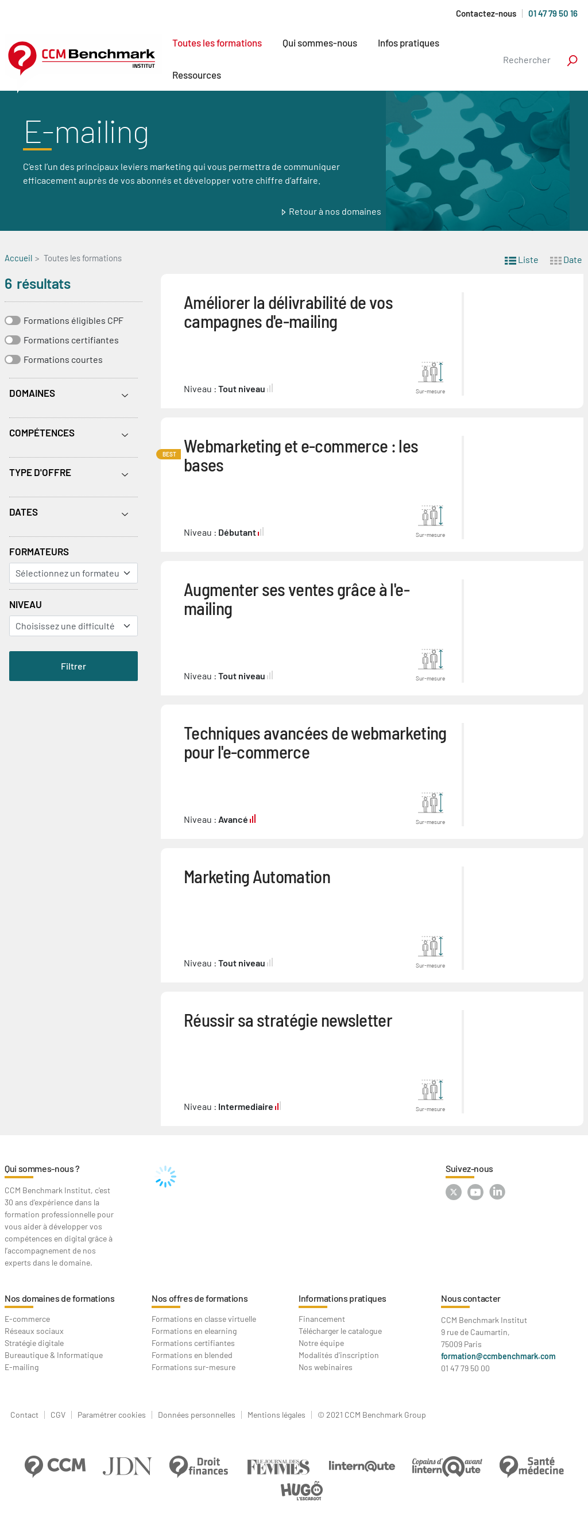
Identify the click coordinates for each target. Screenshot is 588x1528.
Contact (24, 1415)
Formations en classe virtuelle (204, 1319)
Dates (23, 511)
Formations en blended (192, 1355)
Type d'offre (40, 472)
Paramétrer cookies (112, 1415)
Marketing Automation (257, 876)
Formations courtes (63, 359)
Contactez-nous (486, 13)
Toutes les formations (217, 42)
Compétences (42, 432)
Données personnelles (196, 1415)
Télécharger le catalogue (340, 1331)
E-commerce (27, 1319)
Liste (522, 259)
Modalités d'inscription (339, 1355)
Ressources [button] (196, 74)
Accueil (18, 258)
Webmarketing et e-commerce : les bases (301, 455)
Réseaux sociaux (34, 1331)
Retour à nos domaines (335, 211)
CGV (58, 1415)
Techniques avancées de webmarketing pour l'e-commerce (315, 742)
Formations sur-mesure (193, 1367)
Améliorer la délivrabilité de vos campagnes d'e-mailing (288, 311)
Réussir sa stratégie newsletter (288, 1019)
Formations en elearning (194, 1331)
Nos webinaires (326, 1367)
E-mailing (21, 1367)
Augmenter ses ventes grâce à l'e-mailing (296, 598)
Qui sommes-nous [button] (320, 42)
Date (566, 259)
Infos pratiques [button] (408, 42)
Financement (322, 1319)
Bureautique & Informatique (54, 1355)
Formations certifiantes (71, 339)
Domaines (32, 393)
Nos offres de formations (199, 1298)
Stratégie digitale (34, 1343)
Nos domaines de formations (60, 1298)
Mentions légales (276, 1415)
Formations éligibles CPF (73, 320)
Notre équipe (321, 1343)
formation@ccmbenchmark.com (498, 1356)
